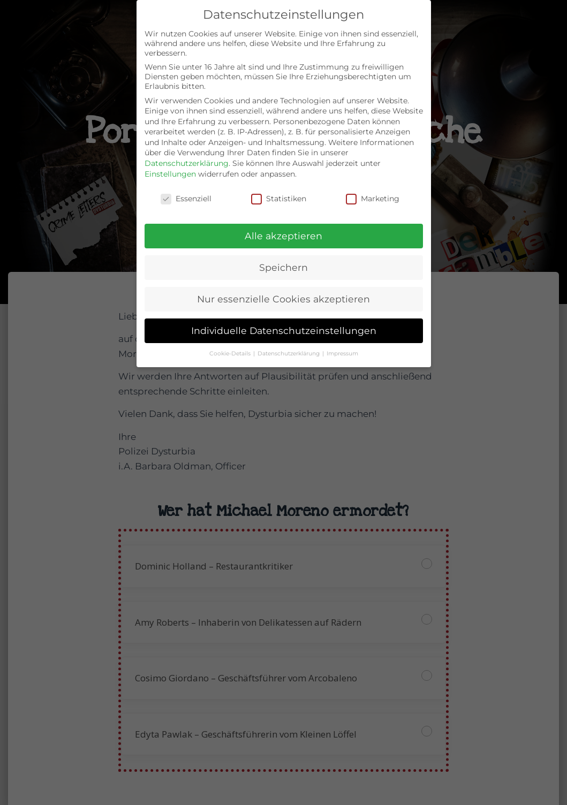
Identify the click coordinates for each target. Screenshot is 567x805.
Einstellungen (170, 174)
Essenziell (186, 198)
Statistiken (278, 198)
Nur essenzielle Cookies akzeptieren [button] (283, 299)
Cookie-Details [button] (230, 353)
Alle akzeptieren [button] (283, 235)
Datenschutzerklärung (187, 163)
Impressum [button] (342, 353)
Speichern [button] (283, 267)
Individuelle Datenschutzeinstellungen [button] (283, 330)
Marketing (372, 198)
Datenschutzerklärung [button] (289, 353)
